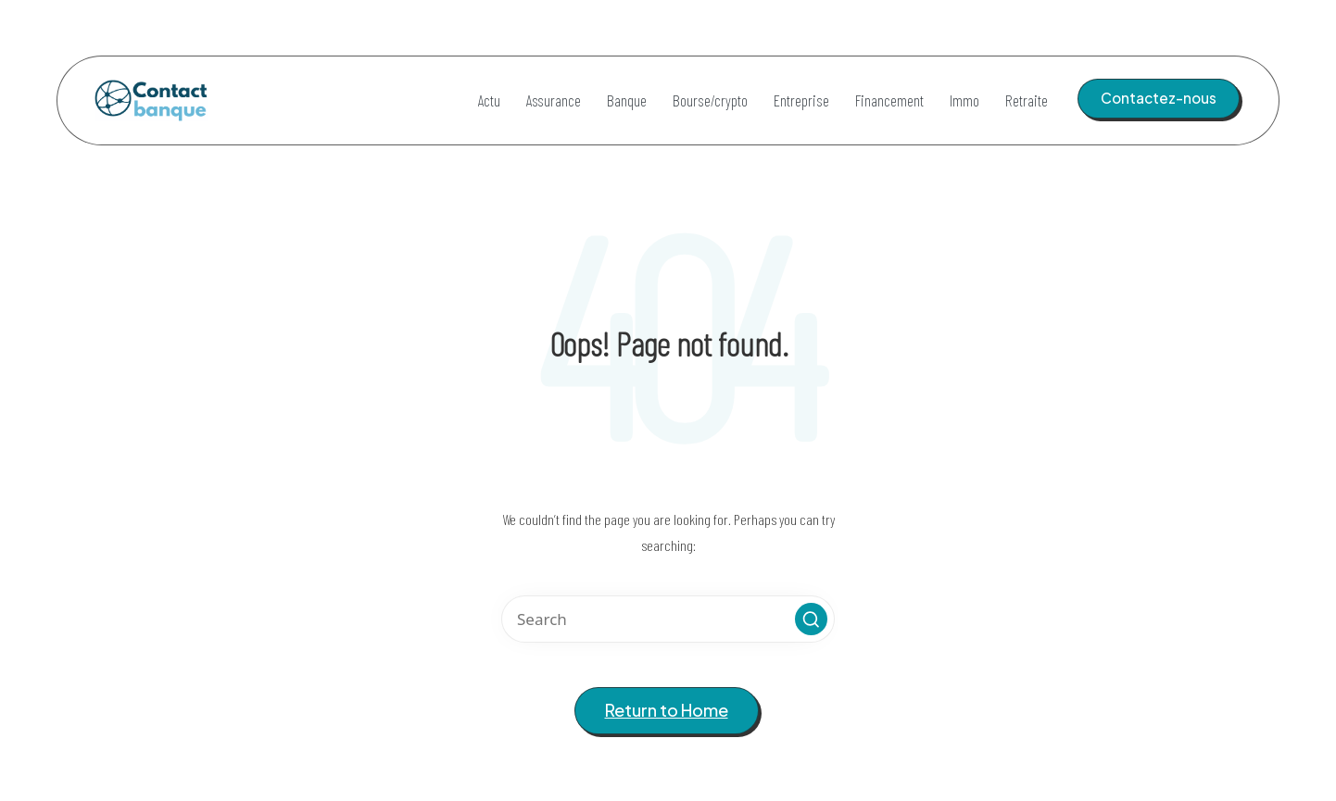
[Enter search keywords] (668, 619)
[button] (1159, 98)
